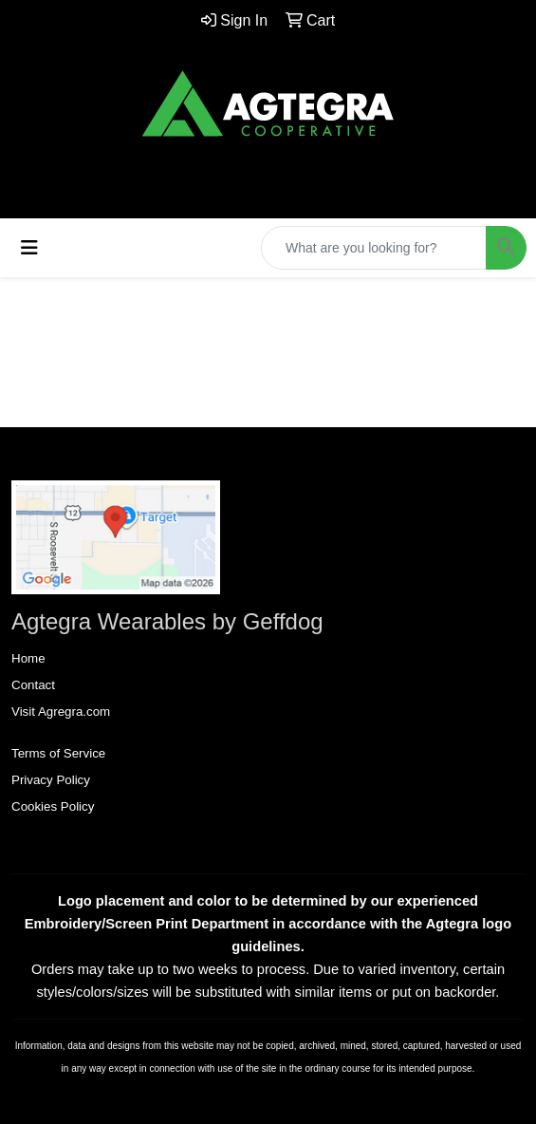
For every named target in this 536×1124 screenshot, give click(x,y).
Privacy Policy (50, 780)
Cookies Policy (52, 806)
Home (28, 658)
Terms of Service (58, 753)
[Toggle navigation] (29, 247)
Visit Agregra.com (60, 711)
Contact (33, 685)
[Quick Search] (374, 248)
